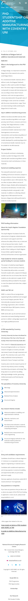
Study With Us (14, 578)
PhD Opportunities (14, 584)
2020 (15, 7)
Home (2, 7)
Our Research (14, 596)
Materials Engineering (17, 344)
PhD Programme (14, 581)
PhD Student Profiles (14, 599)
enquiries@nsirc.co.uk (15, 560)
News (11, 7)
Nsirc (7, 7)
